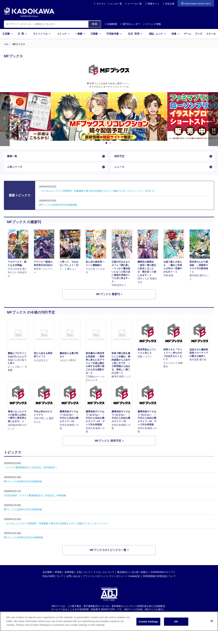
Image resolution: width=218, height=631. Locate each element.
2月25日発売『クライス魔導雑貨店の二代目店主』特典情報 (35, 497)
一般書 (80, 33)
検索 (94, 23)
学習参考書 (114, 33)
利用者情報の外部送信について (159, 577)
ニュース (119, 168)
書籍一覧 (12, 156)
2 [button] (110, 143)
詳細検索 (110, 24)
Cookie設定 (134, 577)
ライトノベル (42, 33)
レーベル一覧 (135, 3)
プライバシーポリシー (94, 577)
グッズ (198, 33)
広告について (84, 573)
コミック (63, 33)
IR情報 (58, 573)
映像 (176, 33)
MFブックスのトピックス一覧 (108, 551)
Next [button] (213, 119)
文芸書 (7, 33)
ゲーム (187, 33)
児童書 (96, 33)
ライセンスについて (103, 573)
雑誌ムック (157, 33)
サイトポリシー (117, 577)
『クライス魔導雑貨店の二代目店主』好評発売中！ (31, 469)
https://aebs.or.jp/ (95, 614)
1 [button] (107, 143)
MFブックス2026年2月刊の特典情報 (23, 483)
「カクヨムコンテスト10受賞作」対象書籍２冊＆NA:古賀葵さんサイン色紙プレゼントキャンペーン (56, 525)
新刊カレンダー (130, 24)
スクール (211, 33)
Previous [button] (5, 119)
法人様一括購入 (140, 573)
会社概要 (47, 573)
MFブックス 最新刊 (108, 295)
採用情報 (69, 573)
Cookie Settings (148, 626)
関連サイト (153, 3)
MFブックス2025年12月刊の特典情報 (23, 539)
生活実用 (135, 33)
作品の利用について (52, 577)
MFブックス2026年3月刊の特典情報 (58, 206)
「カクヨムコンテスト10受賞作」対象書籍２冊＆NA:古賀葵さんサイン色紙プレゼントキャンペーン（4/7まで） (97, 192)
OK (176, 626)
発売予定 (119, 156)
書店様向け (123, 573)
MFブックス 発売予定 (108, 442)
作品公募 (169, 3)
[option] (109, 116)
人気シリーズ (15, 168)
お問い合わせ (73, 577)
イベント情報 (152, 24)
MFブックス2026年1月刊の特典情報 (23, 511)
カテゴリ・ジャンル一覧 (109, 3)
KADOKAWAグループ (162, 573)
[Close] (212, 625)
